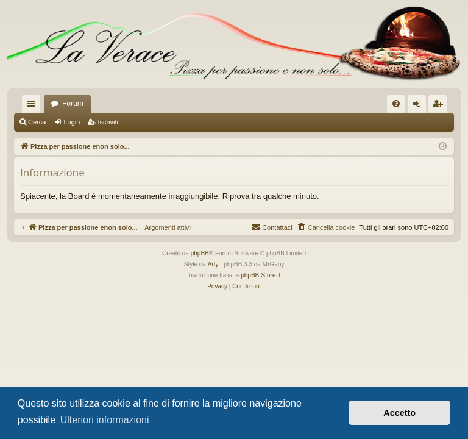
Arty (213, 264)
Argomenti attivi (164, 227)
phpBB (200, 253)
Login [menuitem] (419, 106)
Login (71, 122)
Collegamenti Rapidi (33, 106)
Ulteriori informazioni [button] (104, 420)
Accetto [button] (399, 413)
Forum (72, 103)
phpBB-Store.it (260, 275)
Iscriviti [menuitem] (440, 106)
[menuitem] (396, 104)
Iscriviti (108, 122)
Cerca (37, 122)
